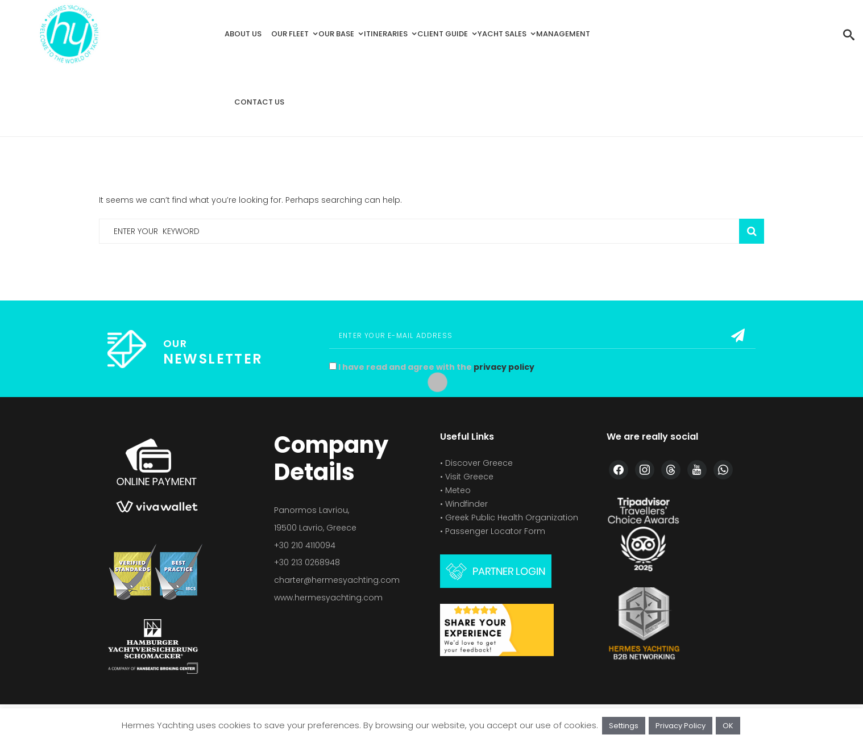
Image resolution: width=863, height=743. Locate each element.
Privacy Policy (680, 725)
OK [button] (728, 725)
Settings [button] (623, 725)
